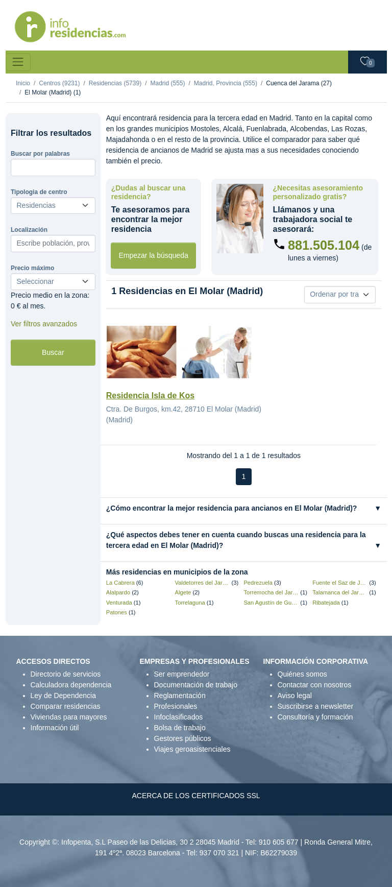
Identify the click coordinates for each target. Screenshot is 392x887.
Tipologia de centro (39, 192)
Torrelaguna (190, 603)
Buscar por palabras (40, 153)
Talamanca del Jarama (340, 592)
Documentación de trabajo (195, 685)
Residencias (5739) (115, 83)
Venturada (119, 603)
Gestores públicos (182, 738)
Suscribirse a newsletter (316, 706)
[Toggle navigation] (18, 62)
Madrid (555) (167, 83)
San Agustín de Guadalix (271, 603)
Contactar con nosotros (315, 685)
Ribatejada (326, 603)
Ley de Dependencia (63, 695)
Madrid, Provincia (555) (225, 83)
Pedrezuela (258, 583)
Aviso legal (295, 695)
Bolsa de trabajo (180, 728)
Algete (183, 592)
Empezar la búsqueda (153, 255)
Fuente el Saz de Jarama (340, 583)
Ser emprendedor (182, 674)
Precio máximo (32, 268)
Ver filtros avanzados (44, 324)
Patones (116, 612)
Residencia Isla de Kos (150, 395)
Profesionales (176, 706)
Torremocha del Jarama (271, 592)
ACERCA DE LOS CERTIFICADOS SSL (196, 796)
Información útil (55, 728)
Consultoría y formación (315, 717)
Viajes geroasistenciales (192, 749)
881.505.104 (323, 245)
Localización (29, 229)
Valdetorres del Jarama (202, 583)
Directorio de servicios (66, 674)
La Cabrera (120, 583)
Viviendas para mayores (69, 717)
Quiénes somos (302, 674)
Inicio (23, 83)
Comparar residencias (66, 706)
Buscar (53, 352)
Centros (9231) (59, 83)
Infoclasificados (178, 717)
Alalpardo (118, 592)
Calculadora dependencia (71, 685)
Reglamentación (180, 695)
